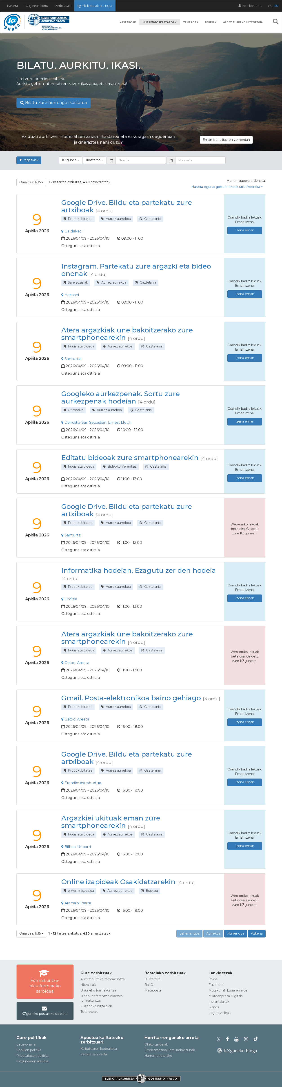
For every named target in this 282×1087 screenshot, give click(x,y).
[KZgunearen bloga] (237, 1050)
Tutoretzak (89, 1012)
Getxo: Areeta (75, 663)
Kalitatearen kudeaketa (98, 1049)
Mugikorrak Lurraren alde (228, 990)
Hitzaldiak (88, 985)
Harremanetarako (158, 1056)
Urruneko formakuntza (98, 990)
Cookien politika (28, 1050)
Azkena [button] (257, 933)
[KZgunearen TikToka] (255, 1039)
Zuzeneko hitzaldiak (96, 1006)
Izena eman (244, 230)
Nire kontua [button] (250, 6)
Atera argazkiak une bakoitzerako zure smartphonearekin (127, 334)
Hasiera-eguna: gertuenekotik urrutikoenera (227, 187)
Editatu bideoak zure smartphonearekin (130, 457)
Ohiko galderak (156, 1044)
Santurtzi (71, 359)
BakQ (148, 985)
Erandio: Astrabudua (81, 783)
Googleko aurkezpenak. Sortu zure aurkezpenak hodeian (120, 397)
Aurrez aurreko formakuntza (102, 979)
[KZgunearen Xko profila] (220, 1039)
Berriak (210, 22)
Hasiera (12, 6)
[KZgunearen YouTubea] (238, 1039)
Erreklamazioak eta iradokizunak (169, 1050)
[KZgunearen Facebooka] (229, 1039)
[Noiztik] (140, 160)
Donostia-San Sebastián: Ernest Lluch (96, 422)
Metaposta (153, 990)
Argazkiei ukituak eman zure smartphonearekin (110, 822)
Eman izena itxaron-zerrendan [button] (226, 140)
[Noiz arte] (200, 160)
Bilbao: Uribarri (76, 847)
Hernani (70, 295)
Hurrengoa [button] (235, 933)
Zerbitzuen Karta (93, 1054)
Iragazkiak (28, 160)
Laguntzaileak (220, 1013)
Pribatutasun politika (32, 1056)
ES (270, 6)
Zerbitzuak (63, 6)
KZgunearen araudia (32, 1061)
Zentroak (190, 22)
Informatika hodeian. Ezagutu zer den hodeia (138, 570)
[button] (275, 22)
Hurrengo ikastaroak (159, 22)
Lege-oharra (26, 1044)
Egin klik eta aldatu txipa (94, 6)
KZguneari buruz (37, 6)
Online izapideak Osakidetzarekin (118, 882)
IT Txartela (152, 979)
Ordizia (69, 599)
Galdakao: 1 (72, 231)
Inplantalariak (219, 1002)
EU (276, 6)
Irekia (213, 979)
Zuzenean (216, 985)
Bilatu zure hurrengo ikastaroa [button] (53, 102)
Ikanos (214, 1007)
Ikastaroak (127, 22)
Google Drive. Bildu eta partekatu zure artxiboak (126, 206)
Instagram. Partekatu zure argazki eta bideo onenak (136, 270)
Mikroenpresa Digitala (226, 996)
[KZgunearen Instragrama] (247, 1039)
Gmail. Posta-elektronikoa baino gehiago (131, 698)
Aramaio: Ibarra (76, 903)
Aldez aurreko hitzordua (243, 22)
